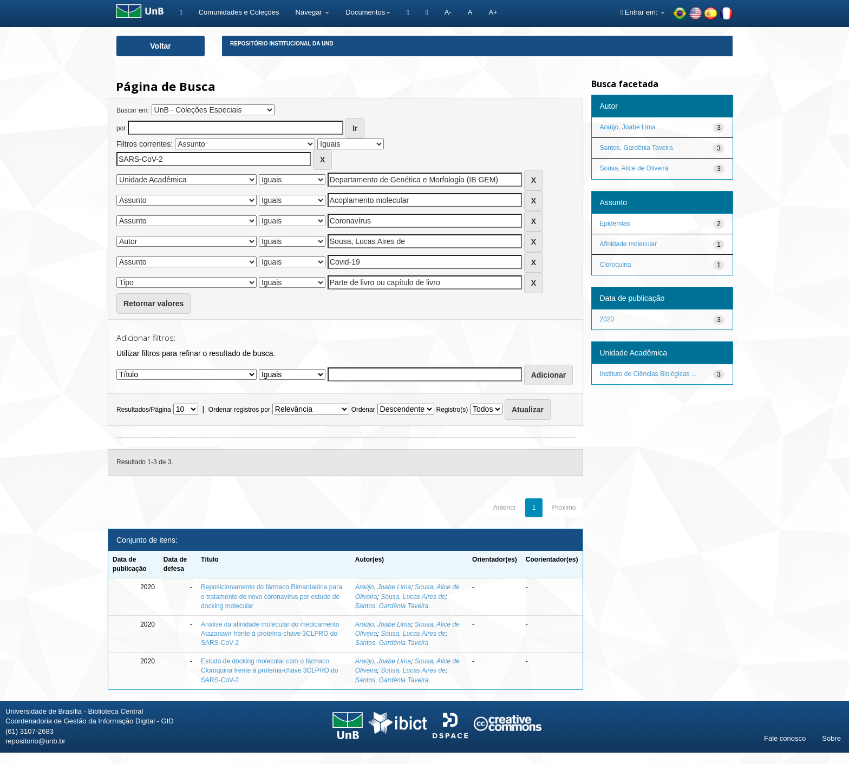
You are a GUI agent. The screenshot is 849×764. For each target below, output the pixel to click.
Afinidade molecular (628, 244)
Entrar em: (642, 12)
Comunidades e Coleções (239, 12)
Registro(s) (452, 409)
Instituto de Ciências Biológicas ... (648, 374)
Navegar (313, 12)
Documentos (367, 12)
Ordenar (363, 409)
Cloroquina (615, 264)
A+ (492, 12)
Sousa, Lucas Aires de (413, 597)
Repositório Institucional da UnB (282, 44)
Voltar (160, 46)
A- (448, 12)
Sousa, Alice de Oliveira (634, 168)
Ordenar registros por (239, 409)
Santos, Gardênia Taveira (392, 606)
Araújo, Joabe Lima (383, 587)
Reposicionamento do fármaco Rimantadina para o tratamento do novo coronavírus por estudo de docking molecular (271, 596)
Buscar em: (132, 110)
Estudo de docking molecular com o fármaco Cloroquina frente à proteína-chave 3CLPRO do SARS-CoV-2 (269, 670)
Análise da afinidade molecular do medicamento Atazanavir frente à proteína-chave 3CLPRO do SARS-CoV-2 (270, 634)
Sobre (831, 738)
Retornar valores (153, 303)
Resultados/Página (143, 409)
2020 (607, 319)
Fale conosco (785, 738)
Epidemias (615, 223)
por (121, 128)
